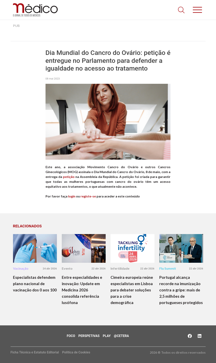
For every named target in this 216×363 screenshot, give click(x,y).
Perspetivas (89, 336)
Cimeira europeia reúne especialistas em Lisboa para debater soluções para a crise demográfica (132, 290)
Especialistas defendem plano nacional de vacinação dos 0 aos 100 (35, 283)
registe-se (88, 196)
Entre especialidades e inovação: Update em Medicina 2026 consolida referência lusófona (82, 290)
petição (69, 177)
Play (107, 336)
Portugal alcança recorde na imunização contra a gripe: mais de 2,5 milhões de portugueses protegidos (181, 290)
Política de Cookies (76, 352)
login (71, 196)
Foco (71, 336)
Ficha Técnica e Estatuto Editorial (35, 352)
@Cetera (121, 336)
